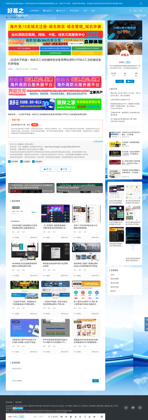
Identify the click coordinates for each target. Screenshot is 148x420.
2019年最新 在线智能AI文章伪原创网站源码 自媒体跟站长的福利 (24, 226)
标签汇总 (76, 406)
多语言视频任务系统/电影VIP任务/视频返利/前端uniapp (116, 223)
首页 (7, 17)
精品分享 (61, 11)
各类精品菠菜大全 (23, 53)
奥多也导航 (115, 283)
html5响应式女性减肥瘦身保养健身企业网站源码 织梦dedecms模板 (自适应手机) (24, 265)
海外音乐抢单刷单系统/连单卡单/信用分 (133, 202)
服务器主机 (109, 406)
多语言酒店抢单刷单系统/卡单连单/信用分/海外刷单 (133, 260)
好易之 (10, 69)
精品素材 (74, 11)
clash (112, 275)
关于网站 (69, 406)
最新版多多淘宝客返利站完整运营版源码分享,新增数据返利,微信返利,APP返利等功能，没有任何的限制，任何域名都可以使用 (86, 341)
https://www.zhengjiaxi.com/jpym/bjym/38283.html (62, 147)
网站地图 (100, 406)
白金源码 (34, 69)
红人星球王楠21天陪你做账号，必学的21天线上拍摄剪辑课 (131, 163)
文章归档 (84, 406)
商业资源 (9, 402)
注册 (140, 11)
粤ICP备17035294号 (42, 406)
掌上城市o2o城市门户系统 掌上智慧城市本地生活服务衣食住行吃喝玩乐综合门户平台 (86, 303)
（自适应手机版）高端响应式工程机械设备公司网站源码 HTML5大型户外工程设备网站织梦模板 (24, 303)
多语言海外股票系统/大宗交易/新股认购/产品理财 (116, 202)
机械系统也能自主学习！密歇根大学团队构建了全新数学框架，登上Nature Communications (125, 106)
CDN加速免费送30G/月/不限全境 (87, 48)
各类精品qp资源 (55, 53)
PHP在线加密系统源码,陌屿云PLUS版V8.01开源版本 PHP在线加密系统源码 (55, 341)
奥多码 (113, 291)
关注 (119, 81)
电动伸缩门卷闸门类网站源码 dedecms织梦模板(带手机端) (86, 265)
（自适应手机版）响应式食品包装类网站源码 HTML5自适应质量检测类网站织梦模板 (55, 303)
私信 (130, 81)
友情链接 (92, 406)
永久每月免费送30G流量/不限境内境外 (55, 48)
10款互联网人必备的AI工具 (120, 100)
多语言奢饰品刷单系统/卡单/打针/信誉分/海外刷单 (133, 223)
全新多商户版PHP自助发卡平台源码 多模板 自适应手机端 (24, 341)
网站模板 (34, 11)
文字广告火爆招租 (23, 48)
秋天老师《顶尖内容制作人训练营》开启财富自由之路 (131, 154)
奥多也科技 (115, 287)
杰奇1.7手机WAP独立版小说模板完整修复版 (85, 226)
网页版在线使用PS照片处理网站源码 (55, 265)
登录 (135, 11)
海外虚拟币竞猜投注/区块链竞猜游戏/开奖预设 (116, 245)
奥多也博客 (115, 279)
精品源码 (38, 161)
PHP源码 (14, 161)
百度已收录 (98, 141)
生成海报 (53, 417)
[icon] (126, 407)
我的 (93, 11)
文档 (85, 11)
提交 (95, 381)
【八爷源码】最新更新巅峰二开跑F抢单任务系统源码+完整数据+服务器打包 (55, 226)
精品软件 (47, 11)
